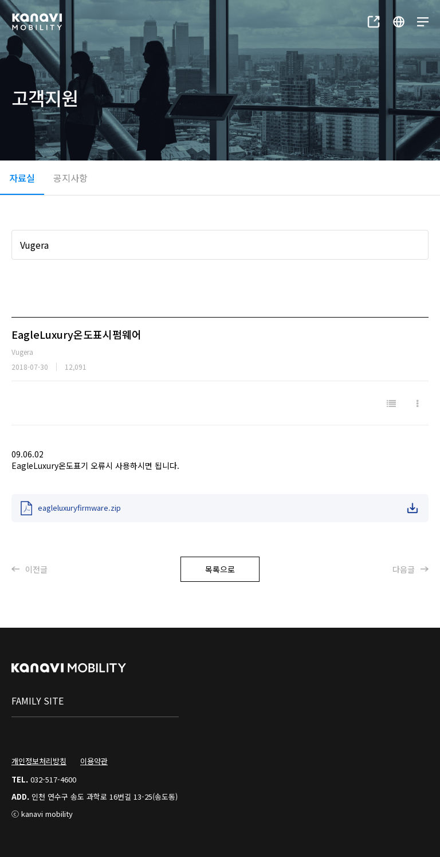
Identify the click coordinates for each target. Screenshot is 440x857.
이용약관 (94, 761)
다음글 (410, 569)
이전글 (29, 569)
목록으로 (220, 569)
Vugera (34, 245)
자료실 (22, 178)
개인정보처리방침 (38, 761)
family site (37, 700)
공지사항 (70, 178)
